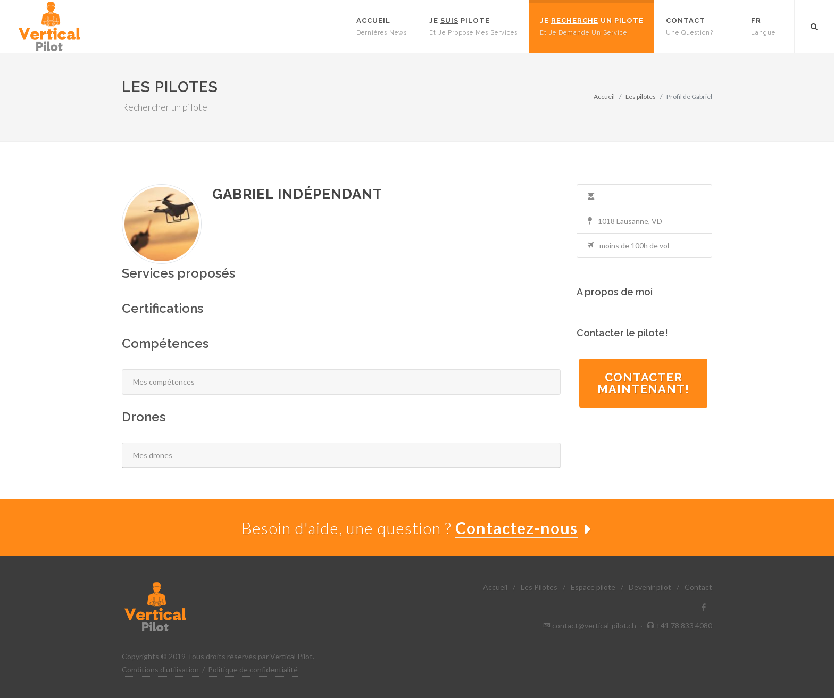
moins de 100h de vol (628, 245)
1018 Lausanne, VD (625, 221)
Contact (698, 587)
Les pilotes (641, 97)
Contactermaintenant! (643, 383)
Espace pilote (593, 587)
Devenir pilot (650, 587)
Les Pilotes (539, 587)
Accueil (604, 97)
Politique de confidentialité (253, 669)
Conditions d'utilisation (160, 669)
